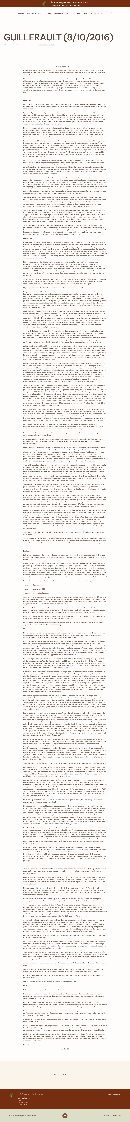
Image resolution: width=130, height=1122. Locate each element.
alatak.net (117, 1115)
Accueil (21, 13)
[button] (65, 1115)
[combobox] (101, 13)
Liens (85, 13)
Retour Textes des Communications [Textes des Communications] (65, 1075)
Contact (69, 13)
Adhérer (77, 13)
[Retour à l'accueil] (65, 3)
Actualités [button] (47, 13)
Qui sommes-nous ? (34, 13)
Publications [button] (58, 13)
